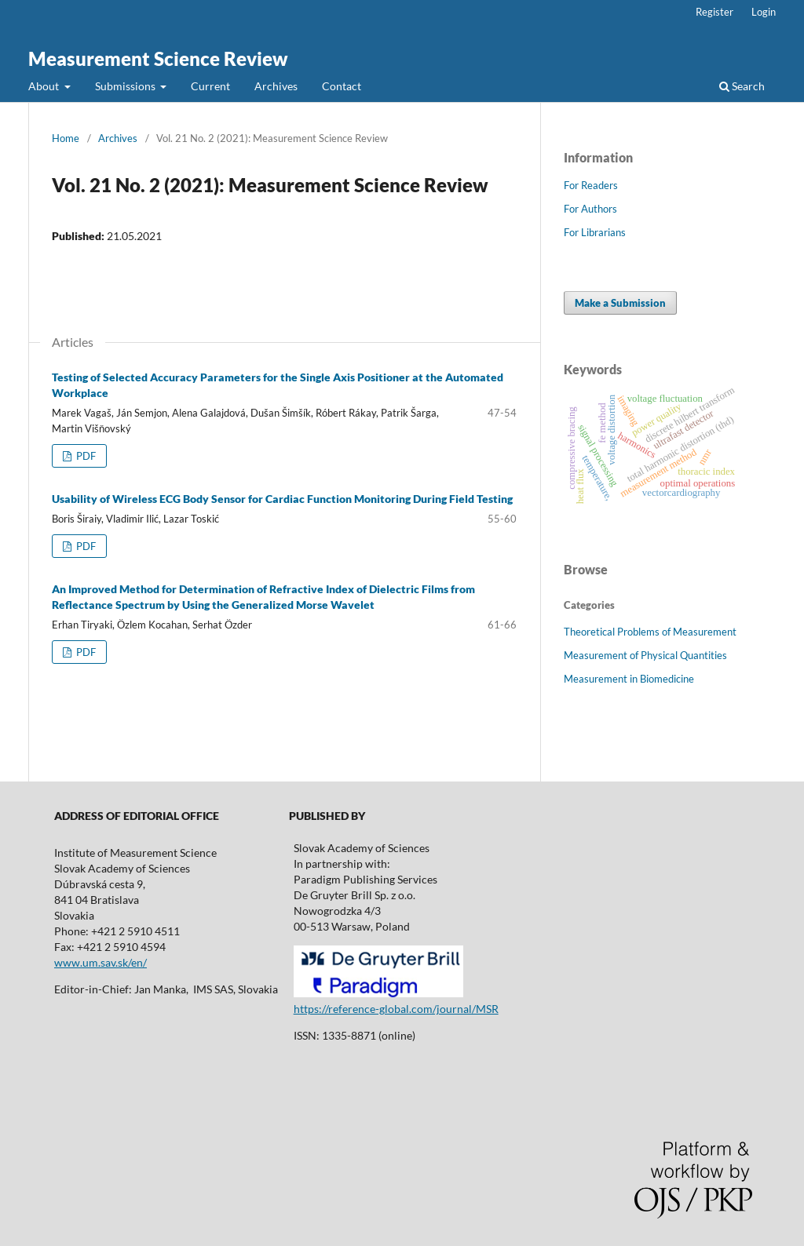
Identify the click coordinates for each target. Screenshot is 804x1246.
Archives (276, 86)
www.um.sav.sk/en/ (100, 962)
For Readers (591, 185)
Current (210, 86)
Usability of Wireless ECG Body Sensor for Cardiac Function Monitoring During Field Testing (282, 498)
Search (742, 86)
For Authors (590, 208)
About (44, 86)
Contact (341, 86)
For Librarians (595, 232)
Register (714, 11)
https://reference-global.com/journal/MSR (396, 1008)
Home (65, 138)
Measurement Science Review (158, 58)
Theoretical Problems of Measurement (650, 631)
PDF (85, 456)
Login (763, 11)
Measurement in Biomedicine (629, 678)
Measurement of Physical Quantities (645, 655)
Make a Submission (620, 303)
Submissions (126, 86)
